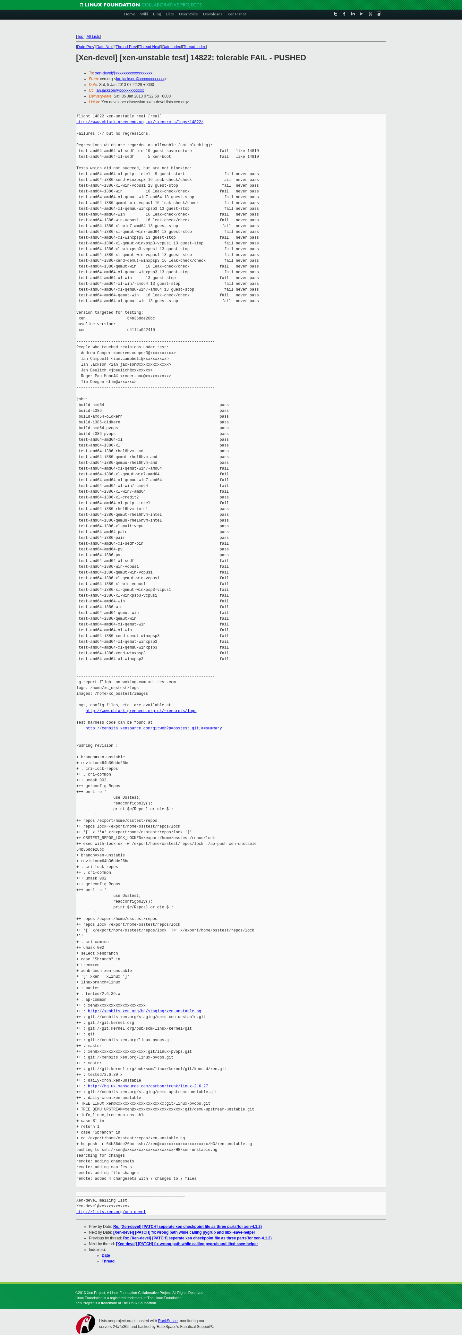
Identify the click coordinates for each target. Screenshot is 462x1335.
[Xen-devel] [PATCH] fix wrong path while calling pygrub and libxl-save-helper (184, 1232)
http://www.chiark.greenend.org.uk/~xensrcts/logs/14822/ (139, 122)
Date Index (171, 47)
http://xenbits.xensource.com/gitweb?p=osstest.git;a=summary (154, 728)
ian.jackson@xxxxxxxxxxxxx (140, 79)
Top (80, 36)
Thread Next (149, 47)
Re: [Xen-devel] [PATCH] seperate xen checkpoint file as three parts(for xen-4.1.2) (187, 1226)
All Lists (93, 36)
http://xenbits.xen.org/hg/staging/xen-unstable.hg (144, 1011)
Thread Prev (126, 47)
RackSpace (167, 1321)
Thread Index (194, 47)
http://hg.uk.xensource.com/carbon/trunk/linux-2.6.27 (148, 1086)
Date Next (104, 47)
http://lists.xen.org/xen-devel (111, 1212)
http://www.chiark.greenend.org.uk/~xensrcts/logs (141, 711)
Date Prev (85, 47)
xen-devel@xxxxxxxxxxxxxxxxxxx (123, 73)
